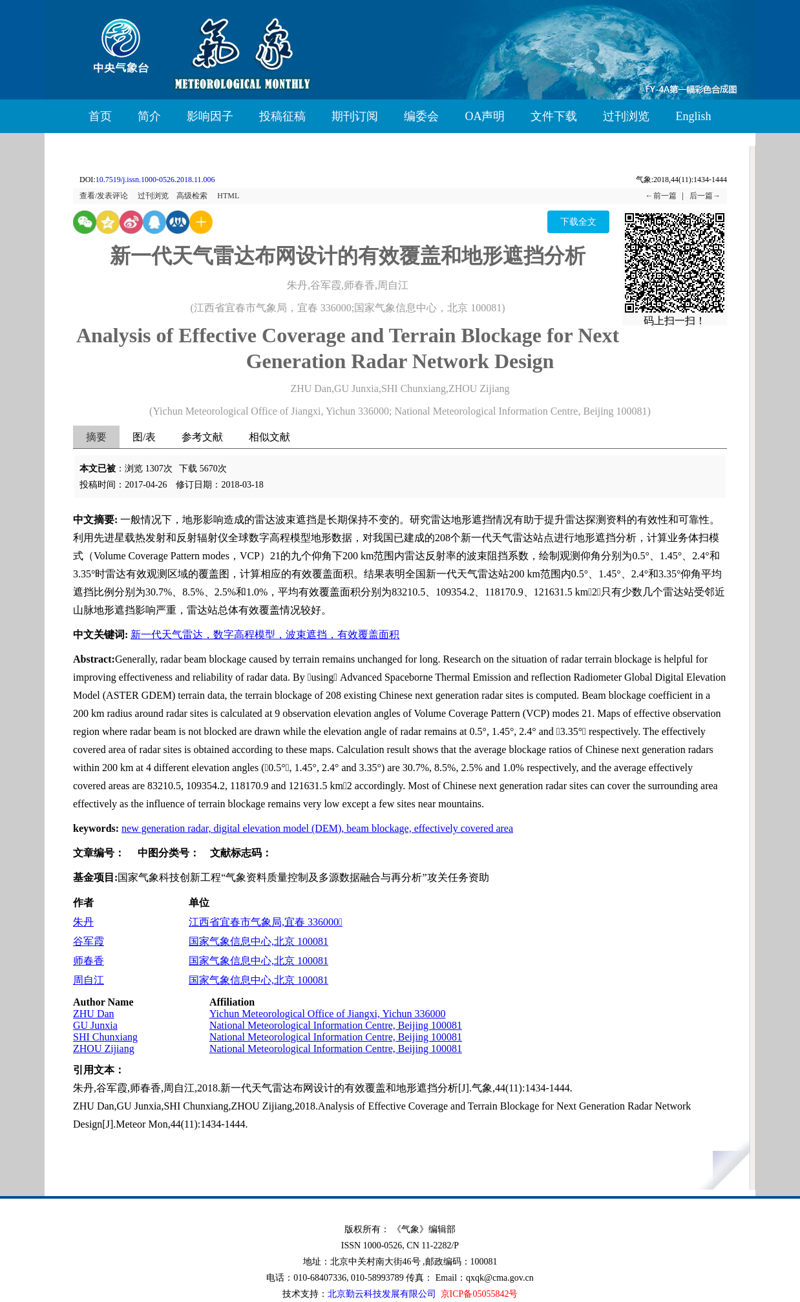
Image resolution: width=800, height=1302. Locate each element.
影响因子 (210, 116)
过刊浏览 (626, 116)
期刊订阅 (355, 116)
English (693, 116)
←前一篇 (661, 195)
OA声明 (485, 116)
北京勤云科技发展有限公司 (382, 1294)
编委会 (421, 116)
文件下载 (554, 116)
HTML (228, 195)
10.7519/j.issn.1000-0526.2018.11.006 (155, 179)
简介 (149, 116)
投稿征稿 (282, 116)
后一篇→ (705, 195)
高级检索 (191, 195)
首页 (100, 116)
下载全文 (578, 222)
